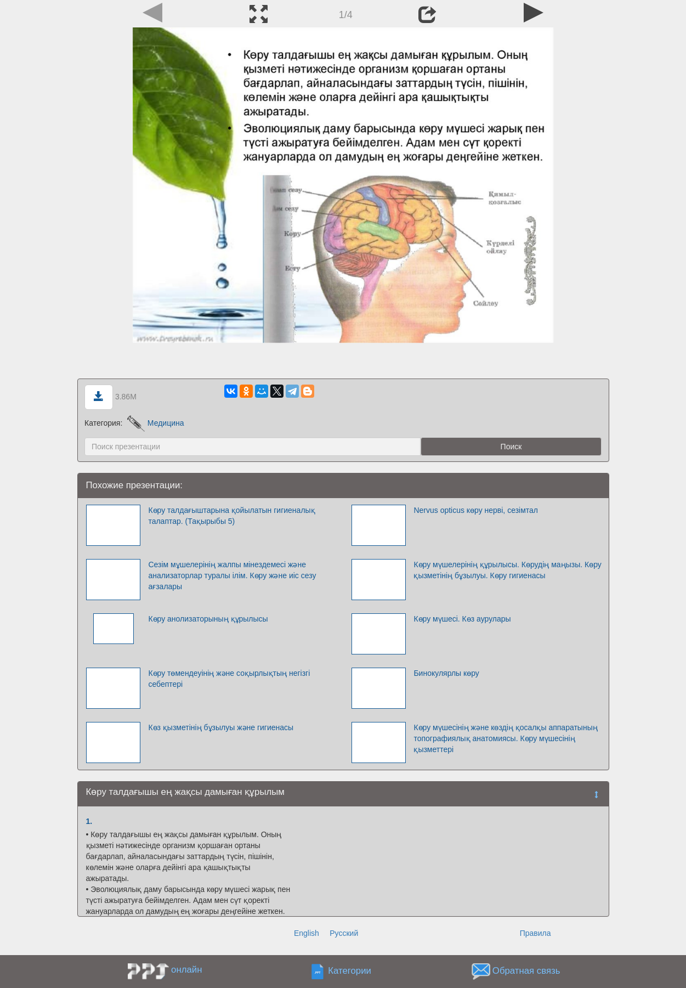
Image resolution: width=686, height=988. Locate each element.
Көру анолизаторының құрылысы (208, 618)
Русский (344, 933)
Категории (349, 971)
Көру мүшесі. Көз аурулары (462, 618)
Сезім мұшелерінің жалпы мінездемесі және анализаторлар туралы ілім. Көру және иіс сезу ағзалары (232, 575)
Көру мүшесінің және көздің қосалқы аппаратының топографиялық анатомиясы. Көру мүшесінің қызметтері (505, 738)
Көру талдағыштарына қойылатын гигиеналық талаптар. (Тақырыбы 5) (231, 516)
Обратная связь (526, 971)
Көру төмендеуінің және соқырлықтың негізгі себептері (229, 678)
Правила (535, 933)
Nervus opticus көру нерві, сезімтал (475, 510)
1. (89, 821)
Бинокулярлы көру (446, 673)
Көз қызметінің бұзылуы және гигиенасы (220, 727)
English (306, 933)
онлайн (186, 969)
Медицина (155, 423)
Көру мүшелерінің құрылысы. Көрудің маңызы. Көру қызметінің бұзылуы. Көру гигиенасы (507, 570)
